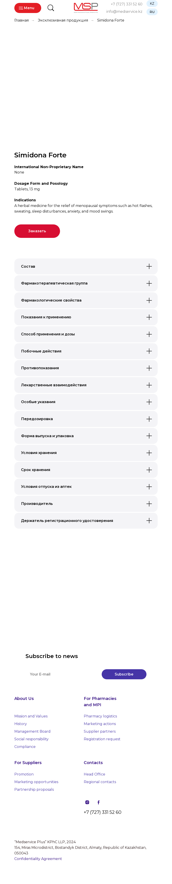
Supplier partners (100, 731)
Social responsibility (31, 739)
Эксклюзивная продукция (63, 20)
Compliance (25, 747)
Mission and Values (30, 716)
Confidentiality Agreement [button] (38, 859)
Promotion (24, 774)
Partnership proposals (34, 789)
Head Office (94, 774)
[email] (61, 674)
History (20, 724)
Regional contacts (100, 782)
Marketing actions (100, 724)
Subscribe (124, 674)
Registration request (102, 739)
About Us (24, 698)
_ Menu (27, 8)
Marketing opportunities (36, 782)
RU (152, 12)
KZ (152, 4)
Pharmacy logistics (100, 716)
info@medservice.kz (124, 11)
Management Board (32, 731)
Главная (21, 20)
